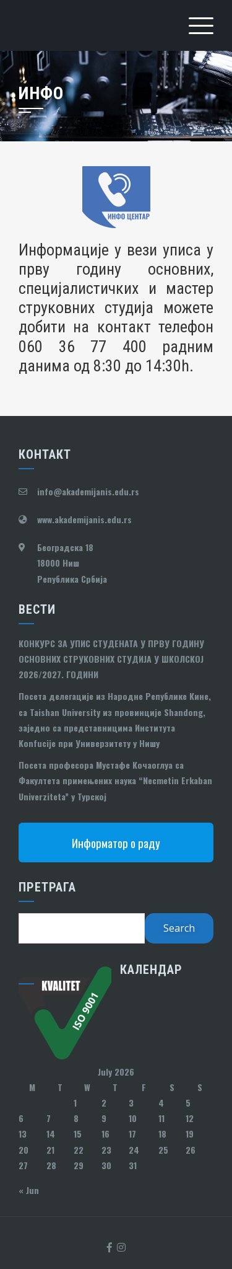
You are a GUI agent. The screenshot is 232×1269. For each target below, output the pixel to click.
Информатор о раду (116, 842)
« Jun (29, 1189)
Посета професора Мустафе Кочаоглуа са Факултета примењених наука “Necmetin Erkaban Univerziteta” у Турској (115, 780)
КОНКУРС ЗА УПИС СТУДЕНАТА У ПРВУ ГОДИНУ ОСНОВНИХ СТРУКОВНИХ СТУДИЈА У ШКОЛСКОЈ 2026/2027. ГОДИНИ (111, 659)
